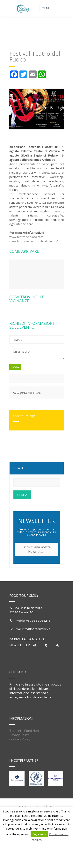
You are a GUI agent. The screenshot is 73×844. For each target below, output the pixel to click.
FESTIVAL (34, 392)
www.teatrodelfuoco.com (26, 237)
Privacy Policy (19, 735)
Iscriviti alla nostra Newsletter (36, 549)
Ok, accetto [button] (39, 834)
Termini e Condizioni (24, 731)
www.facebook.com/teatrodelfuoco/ (33, 241)
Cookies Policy (19, 739)
